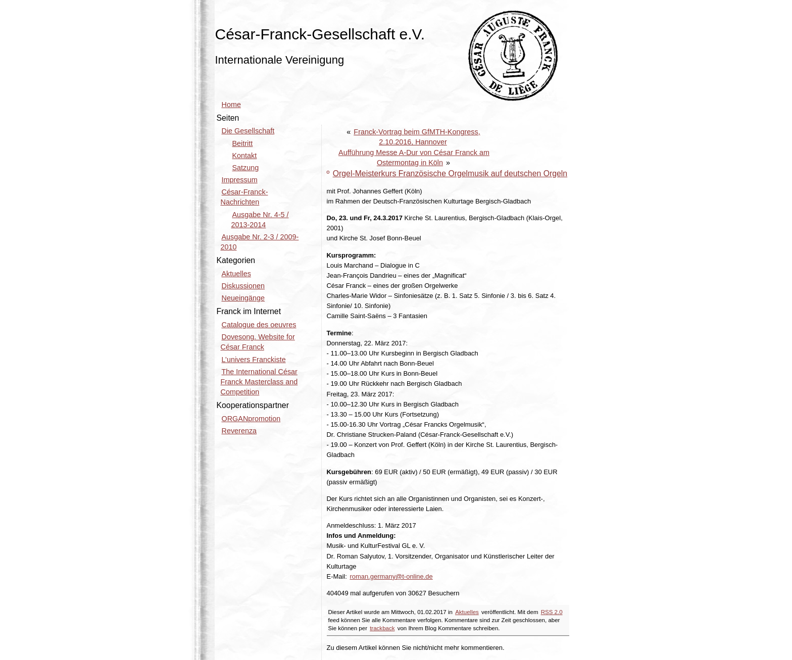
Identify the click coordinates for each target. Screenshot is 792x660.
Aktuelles (467, 612)
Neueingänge (243, 298)
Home (231, 104)
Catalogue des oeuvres (259, 325)
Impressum (240, 180)
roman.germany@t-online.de (391, 576)
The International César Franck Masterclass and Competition (259, 382)
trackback (382, 628)
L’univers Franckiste (254, 360)
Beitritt (242, 143)
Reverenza (239, 431)
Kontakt (244, 155)
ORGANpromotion (251, 419)
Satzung (245, 168)
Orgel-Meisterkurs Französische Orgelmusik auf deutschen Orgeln (450, 173)
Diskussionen (243, 286)
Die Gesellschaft (248, 131)
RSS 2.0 (552, 612)
